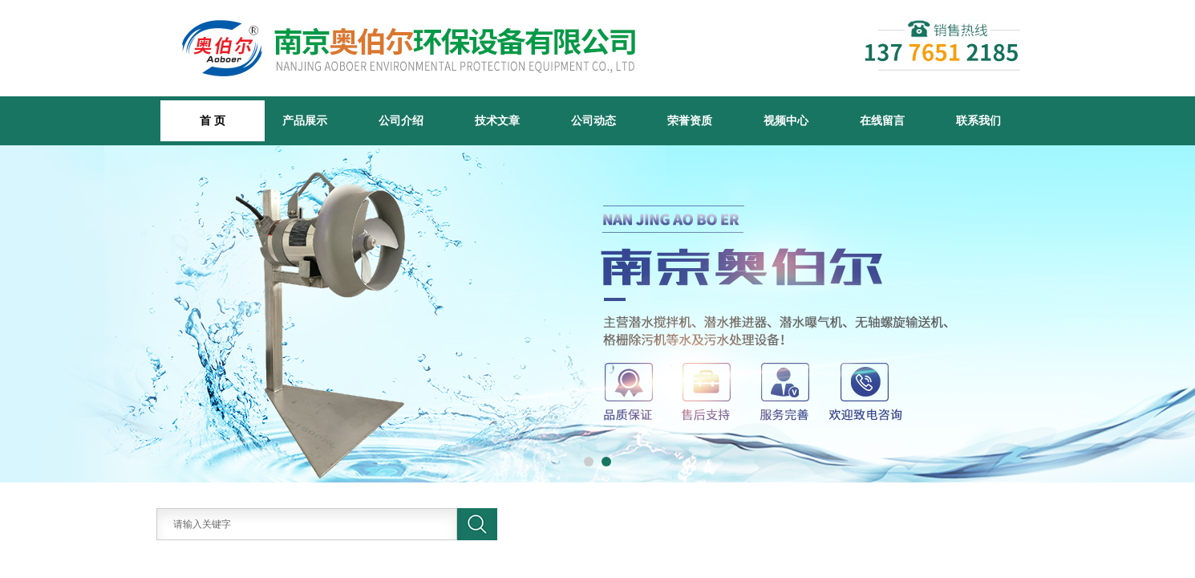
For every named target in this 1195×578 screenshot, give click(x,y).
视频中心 (786, 120)
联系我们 (978, 120)
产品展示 (304, 120)
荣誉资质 (689, 120)
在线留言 (882, 120)
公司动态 (593, 120)
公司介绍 (401, 120)
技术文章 (497, 120)
